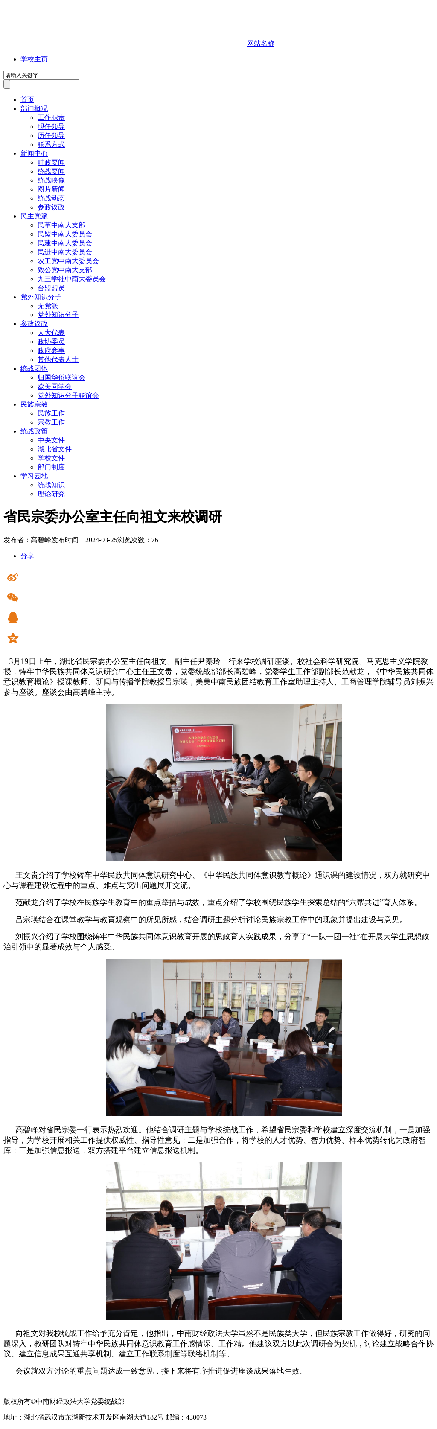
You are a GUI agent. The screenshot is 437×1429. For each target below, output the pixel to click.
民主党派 (34, 216)
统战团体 (34, 368)
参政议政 (51, 207)
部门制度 (51, 467)
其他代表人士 (58, 359)
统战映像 (51, 180)
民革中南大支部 (61, 225)
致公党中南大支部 (65, 270)
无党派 (48, 305)
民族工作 (51, 413)
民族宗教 (34, 404)
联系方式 (51, 144)
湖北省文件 (55, 449)
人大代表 (51, 332)
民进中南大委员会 (65, 252)
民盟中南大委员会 (65, 234)
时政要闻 (51, 162)
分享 (27, 555)
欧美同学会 (55, 386)
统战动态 (51, 198)
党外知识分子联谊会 (68, 395)
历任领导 (51, 135)
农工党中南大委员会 (68, 261)
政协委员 (51, 341)
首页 (27, 99)
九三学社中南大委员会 (72, 278)
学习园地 (34, 476)
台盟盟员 (51, 287)
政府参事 (51, 350)
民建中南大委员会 (65, 243)
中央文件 (51, 440)
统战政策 (34, 431)
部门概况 (34, 108)
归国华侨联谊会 (61, 377)
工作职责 (51, 117)
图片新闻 (51, 189)
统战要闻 (51, 171)
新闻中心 (34, 153)
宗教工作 (51, 422)
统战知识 (51, 485)
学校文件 (51, 458)
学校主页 (34, 59)
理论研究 (51, 494)
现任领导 (51, 126)
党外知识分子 (40, 296)
